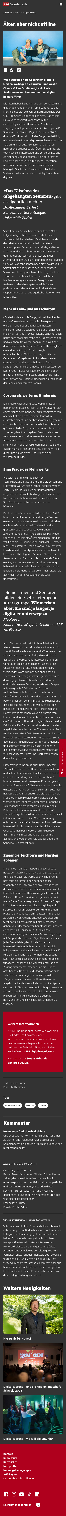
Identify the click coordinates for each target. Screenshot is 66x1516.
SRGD (17, 12)
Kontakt (8, 1453)
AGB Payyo (10, 1474)
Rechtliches (10, 1461)
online (43, 1105)
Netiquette (10, 1466)
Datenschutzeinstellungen (19, 1478)
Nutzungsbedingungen (17, 1470)
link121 (30, 1105)
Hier (10, 1058)
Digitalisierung (13, 1105)
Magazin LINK (29, 12)
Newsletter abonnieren (21, 1505)
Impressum (10, 1457)
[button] (61, 4)
